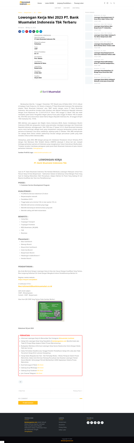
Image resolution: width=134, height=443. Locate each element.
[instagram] (107, 3)
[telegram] (88, 422)
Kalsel (104, 15)
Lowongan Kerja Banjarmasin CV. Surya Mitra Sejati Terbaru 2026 (104, 18)
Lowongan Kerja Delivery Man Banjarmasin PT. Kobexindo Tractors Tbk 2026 (103, 27)
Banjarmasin (97, 15)
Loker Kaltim (66, 8)
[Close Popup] (2, 442)
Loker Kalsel (58, 8)
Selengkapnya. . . (38, 148)
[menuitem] (39, 3)
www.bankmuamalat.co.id (42, 152)
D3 (102, 15)
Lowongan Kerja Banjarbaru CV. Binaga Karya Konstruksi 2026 (103, 71)
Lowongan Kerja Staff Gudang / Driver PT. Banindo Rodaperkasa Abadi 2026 (104, 63)
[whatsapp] (102, 422)
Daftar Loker (62, 430)
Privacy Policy (63, 427)
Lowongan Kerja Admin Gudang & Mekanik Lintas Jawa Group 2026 (104, 80)
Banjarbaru (97, 42)
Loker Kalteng (75, 8)
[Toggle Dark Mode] (111, 3)
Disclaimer (62, 425)
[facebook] (104, 3)
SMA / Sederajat (108, 24)
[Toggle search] (114, 3)
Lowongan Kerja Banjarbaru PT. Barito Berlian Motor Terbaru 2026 (104, 44)
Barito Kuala (104, 77)
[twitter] (95, 422)
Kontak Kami (62, 422)
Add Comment (28, 403)
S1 (20, 382)
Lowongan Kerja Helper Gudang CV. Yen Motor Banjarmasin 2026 (105, 36)
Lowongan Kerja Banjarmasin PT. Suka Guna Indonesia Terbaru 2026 (104, 53)
